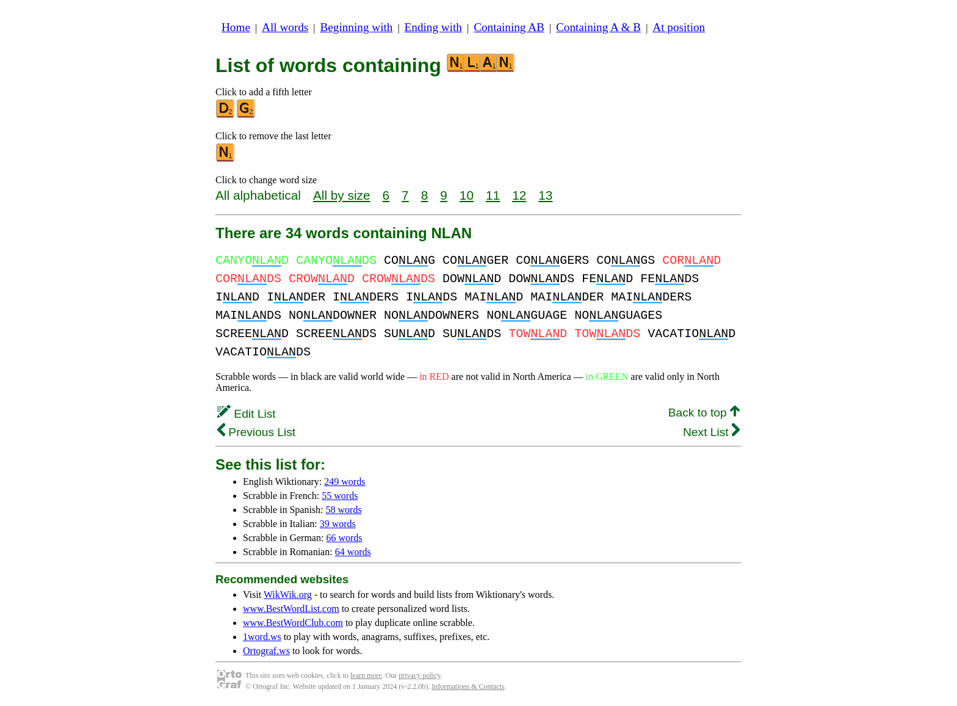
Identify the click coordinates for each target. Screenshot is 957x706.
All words (285, 27)
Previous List (256, 432)
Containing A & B (598, 27)
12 (519, 195)
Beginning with (356, 27)
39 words (338, 524)
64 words (353, 552)
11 (493, 195)
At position (678, 27)
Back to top (704, 412)
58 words (344, 509)
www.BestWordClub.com (293, 622)
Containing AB (509, 27)
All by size (341, 195)
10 (467, 195)
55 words (340, 495)
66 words (344, 538)
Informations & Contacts (468, 686)
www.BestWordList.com (291, 608)
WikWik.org (288, 594)
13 (545, 195)
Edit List (246, 413)
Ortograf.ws (266, 651)
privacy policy (419, 675)
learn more (366, 675)
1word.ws (262, 636)
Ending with (433, 27)
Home (236, 27)
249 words (344, 481)
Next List (711, 432)
